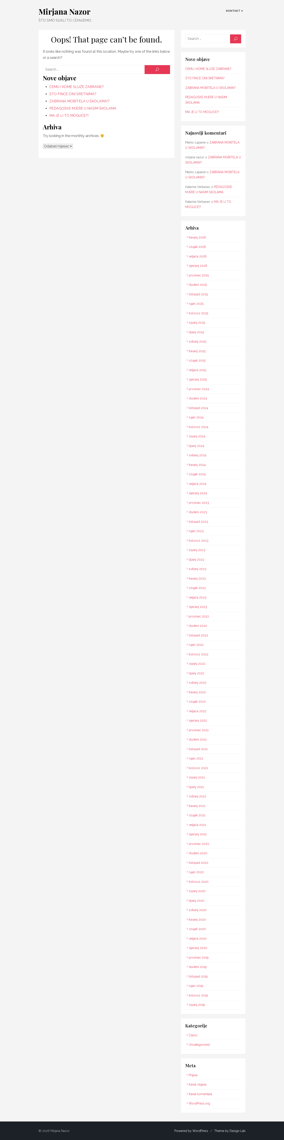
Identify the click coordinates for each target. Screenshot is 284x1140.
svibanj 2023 (198, 569)
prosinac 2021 (199, 730)
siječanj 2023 (198, 607)
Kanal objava (198, 1084)
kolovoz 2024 (199, 427)
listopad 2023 (198, 521)
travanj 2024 (197, 465)
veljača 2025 (197, 370)
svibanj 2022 (198, 682)
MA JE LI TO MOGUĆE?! (68, 115)
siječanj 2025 (198, 379)
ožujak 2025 (197, 360)
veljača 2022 (198, 711)
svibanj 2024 (198, 455)
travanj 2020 (197, 919)
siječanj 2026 (198, 265)
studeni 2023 (198, 512)
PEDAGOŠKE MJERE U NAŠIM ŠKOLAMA (81, 108)
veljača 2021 (197, 825)
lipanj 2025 (196, 332)
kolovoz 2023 (199, 540)
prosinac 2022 (199, 616)
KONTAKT (234, 10)
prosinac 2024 (199, 389)
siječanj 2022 (198, 720)
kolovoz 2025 (198, 313)
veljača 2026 (198, 256)
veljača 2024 (198, 483)
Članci (193, 1035)
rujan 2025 (196, 303)
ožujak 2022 (197, 701)
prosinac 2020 (199, 844)
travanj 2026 (197, 237)
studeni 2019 (198, 967)
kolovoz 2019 (198, 995)
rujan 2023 (196, 531)
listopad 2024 (198, 408)
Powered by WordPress (192, 1131)
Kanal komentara (200, 1094)
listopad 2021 (198, 749)
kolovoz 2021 (198, 768)
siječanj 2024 (198, 493)
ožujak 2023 (197, 588)
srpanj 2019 (197, 1004)
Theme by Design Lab (230, 1131)
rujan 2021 (196, 758)
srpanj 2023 (197, 550)
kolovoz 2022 (199, 654)
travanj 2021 (197, 806)
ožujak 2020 (197, 929)
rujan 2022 (196, 644)
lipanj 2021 (196, 787)
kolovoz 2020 (199, 881)
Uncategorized (199, 1044)
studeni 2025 (198, 284)
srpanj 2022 (197, 663)
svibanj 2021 (197, 796)
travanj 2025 (197, 351)
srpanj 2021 (197, 777)
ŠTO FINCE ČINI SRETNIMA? (71, 94)
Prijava (193, 1075)
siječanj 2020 (198, 948)
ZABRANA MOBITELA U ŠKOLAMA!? (78, 101)
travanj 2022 (197, 692)
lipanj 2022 (196, 673)
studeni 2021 (198, 739)
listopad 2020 (199, 862)
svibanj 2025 (197, 341)
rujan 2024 (196, 417)
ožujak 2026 (197, 247)
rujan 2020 (196, 872)
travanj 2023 (197, 578)
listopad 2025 (198, 294)
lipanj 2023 (196, 559)
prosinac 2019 (199, 957)
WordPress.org (199, 1103)
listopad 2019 (198, 976)
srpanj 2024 (197, 436)
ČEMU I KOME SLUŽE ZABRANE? (75, 87)
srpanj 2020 (197, 891)
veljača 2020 (198, 938)
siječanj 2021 (198, 834)
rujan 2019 (196, 986)
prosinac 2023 (199, 502)
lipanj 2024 (196, 446)
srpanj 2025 (197, 322)
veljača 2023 (198, 597)
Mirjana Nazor (64, 11)
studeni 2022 (198, 626)
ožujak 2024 (197, 474)
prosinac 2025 (199, 275)
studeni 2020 (198, 853)
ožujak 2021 (197, 815)
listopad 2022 (198, 635)
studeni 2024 (198, 398)
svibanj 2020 (198, 910)
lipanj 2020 (197, 900)
